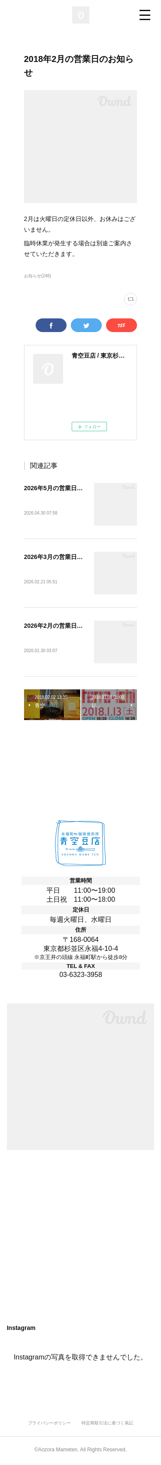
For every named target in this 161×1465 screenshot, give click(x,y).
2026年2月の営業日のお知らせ (65, 627)
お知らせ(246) (37, 276)
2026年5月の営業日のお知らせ (65, 488)
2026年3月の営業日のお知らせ (65, 557)
